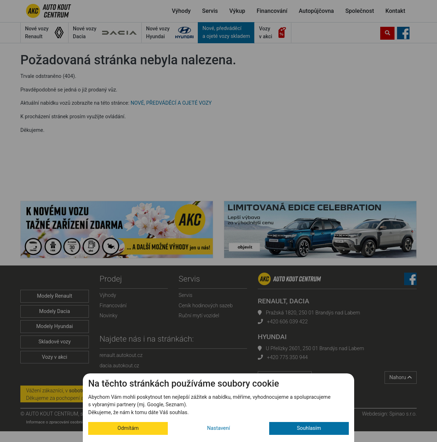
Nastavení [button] (218, 428)
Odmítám (128, 428)
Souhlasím (309, 428)
